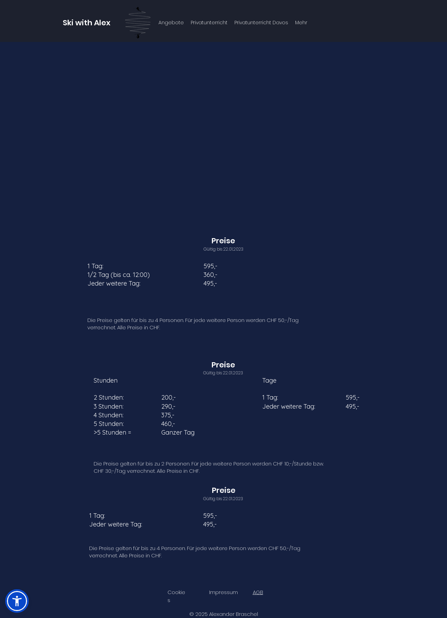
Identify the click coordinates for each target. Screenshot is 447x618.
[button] (17, 601)
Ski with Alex (86, 22)
